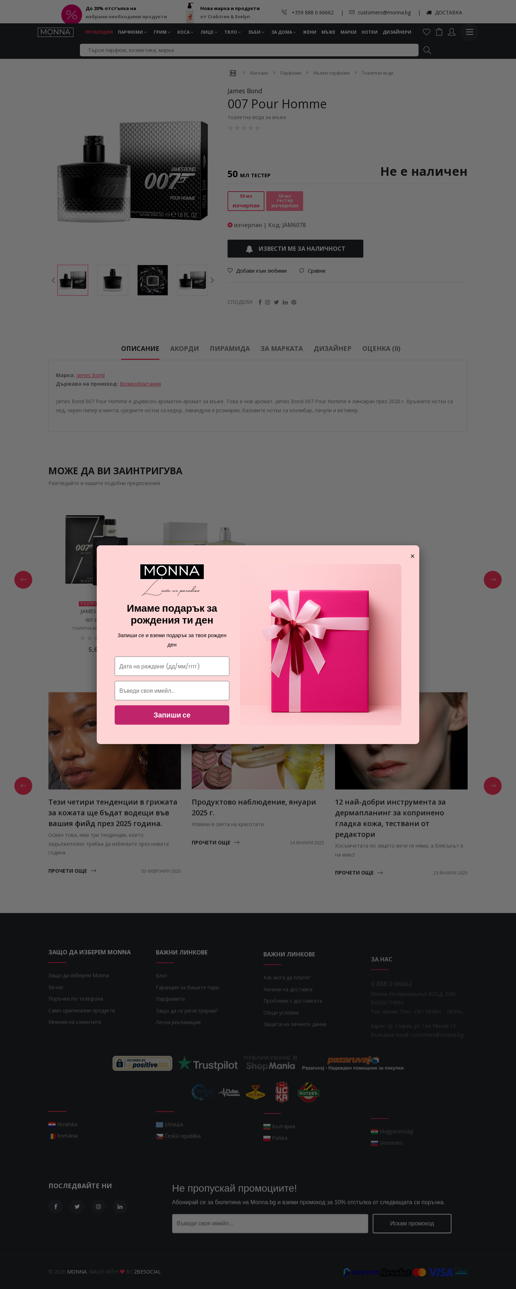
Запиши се (171, 715)
